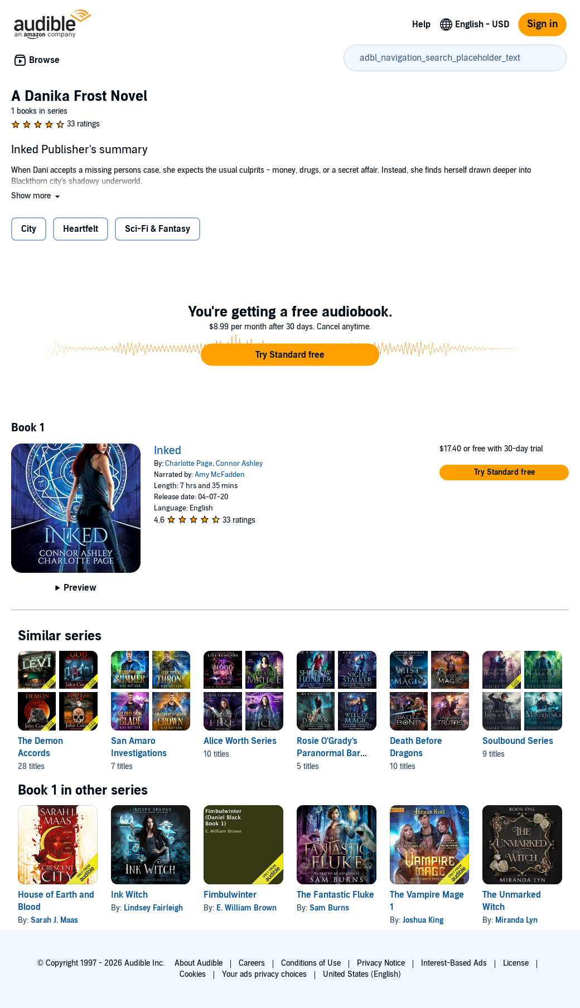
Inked (167, 450)
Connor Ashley (239, 463)
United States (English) (362, 974)
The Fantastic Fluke (335, 894)
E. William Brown (246, 908)
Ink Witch (129, 894)
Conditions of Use (311, 963)
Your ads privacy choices (264, 974)
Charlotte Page (188, 463)
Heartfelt (80, 229)
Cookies (193, 974)
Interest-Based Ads (454, 963)
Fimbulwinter (230, 894)
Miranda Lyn (516, 920)
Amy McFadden (220, 474)
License (516, 963)
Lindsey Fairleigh (153, 908)
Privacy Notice (381, 963)
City (28, 229)
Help (421, 24)
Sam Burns (329, 908)
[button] (36, 196)
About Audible (199, 963)
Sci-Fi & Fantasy (157, 229)
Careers (252, 963)
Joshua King (423, 920)
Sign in (542, 24)
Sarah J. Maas (54, 920)
